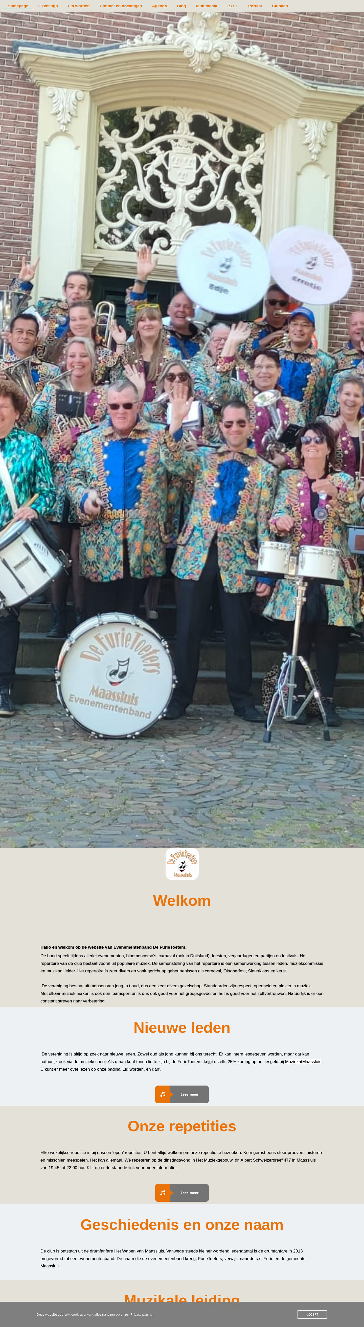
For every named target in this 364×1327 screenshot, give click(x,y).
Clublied (280, 6)
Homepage (18, 6)
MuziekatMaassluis (303, 1061)
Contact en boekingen (121, 6)
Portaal (255, 6)
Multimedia (206, 6)
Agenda (159, 6)
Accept (312, 1314)
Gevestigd (48, 6)
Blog (181, 6)
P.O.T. (232, 6)
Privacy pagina (141, 1314)
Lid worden (78, 6)
